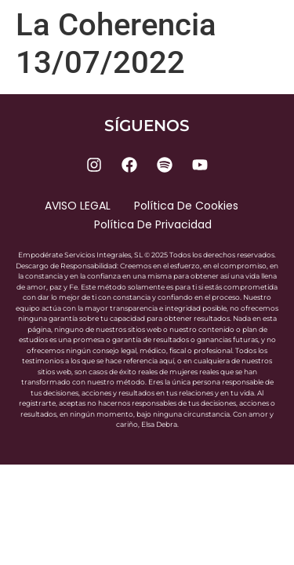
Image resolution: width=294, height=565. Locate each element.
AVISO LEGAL (78, 205)
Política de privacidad (153, 224)
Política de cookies (186, 205)
